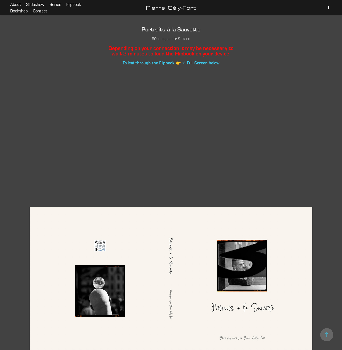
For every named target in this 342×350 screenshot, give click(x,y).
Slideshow (35, 4)
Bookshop (19, 11)
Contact (40, 11)
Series (55, 4)
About (15, 4)
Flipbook (73, 4)
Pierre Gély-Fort (171, 7)
